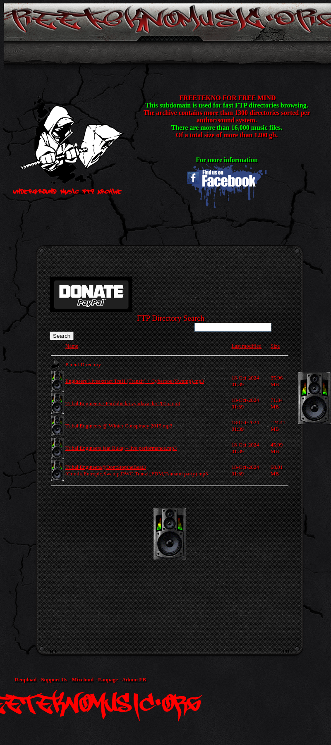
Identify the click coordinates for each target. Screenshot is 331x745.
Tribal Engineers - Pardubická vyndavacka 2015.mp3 (122, 403)
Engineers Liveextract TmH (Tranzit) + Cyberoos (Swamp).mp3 (134, 381)
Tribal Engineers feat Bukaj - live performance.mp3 (121, 448)
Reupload (25, 679)
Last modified (246, 346)
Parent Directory (83, 364)
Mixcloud (83, 679)
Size (275, 346)
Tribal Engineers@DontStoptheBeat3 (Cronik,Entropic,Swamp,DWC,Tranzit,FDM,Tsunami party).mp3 (136, 470)
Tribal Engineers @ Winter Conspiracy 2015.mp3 (118, 426)
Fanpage (108, 679)
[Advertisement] (184, 565)
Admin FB (134, 679)
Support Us (54, 679)
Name (71, 346)
